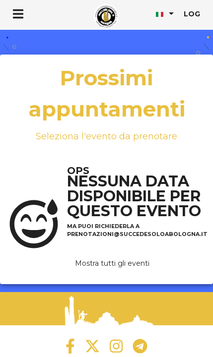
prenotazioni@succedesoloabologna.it (137, 234)
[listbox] (166, 13)
